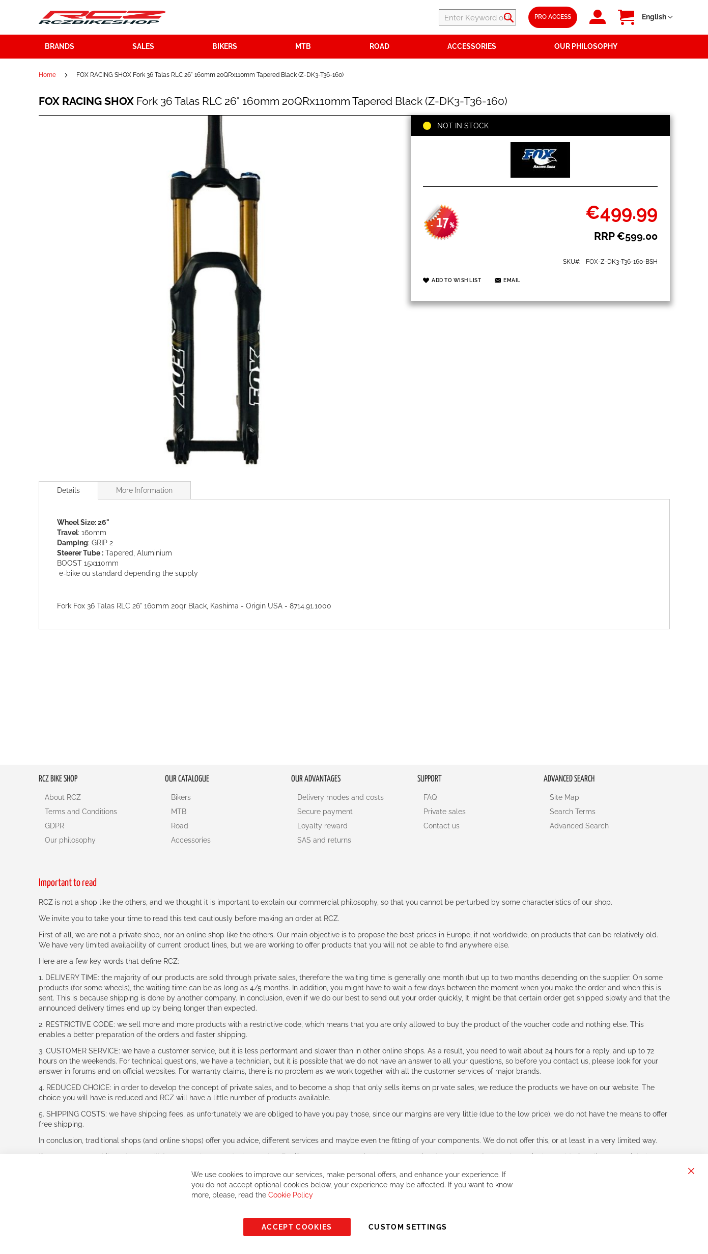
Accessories (191, 840)
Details (68, 490)
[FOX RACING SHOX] (540, 175)
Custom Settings (408, 1227)
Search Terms (573, 811)
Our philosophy (70, 840)
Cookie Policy (290, 1195)
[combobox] (455, 17)
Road (179, 826)
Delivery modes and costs (340, 797)
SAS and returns (324, 840)
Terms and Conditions (81, 811)
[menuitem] (166, 47)
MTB (178, 811)
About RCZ (63, 797)
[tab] (68, 490)
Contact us (441, 826)
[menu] (354, 47)
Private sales (444, 811)
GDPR (54, 826)
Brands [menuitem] (59, 46)
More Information (144, 490)
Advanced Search (579, 826)
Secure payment (325, 811)
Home (47, 74)
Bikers (181, 797)
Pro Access (552, 16)
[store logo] (102, 17)
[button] (657, 17)
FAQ (430, 797)
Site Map (564, 797)
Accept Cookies (297, 1227)
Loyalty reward (322, 826)
